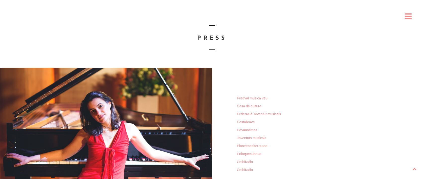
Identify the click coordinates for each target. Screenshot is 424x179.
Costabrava (246, 122)
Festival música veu (252, 98)
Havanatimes (247, 130)
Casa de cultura (249, 106)
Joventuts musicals (251, 138)
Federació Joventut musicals (259, 114)
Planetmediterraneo (252, 146)
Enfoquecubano (249, 154)
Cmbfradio (245, 162)
